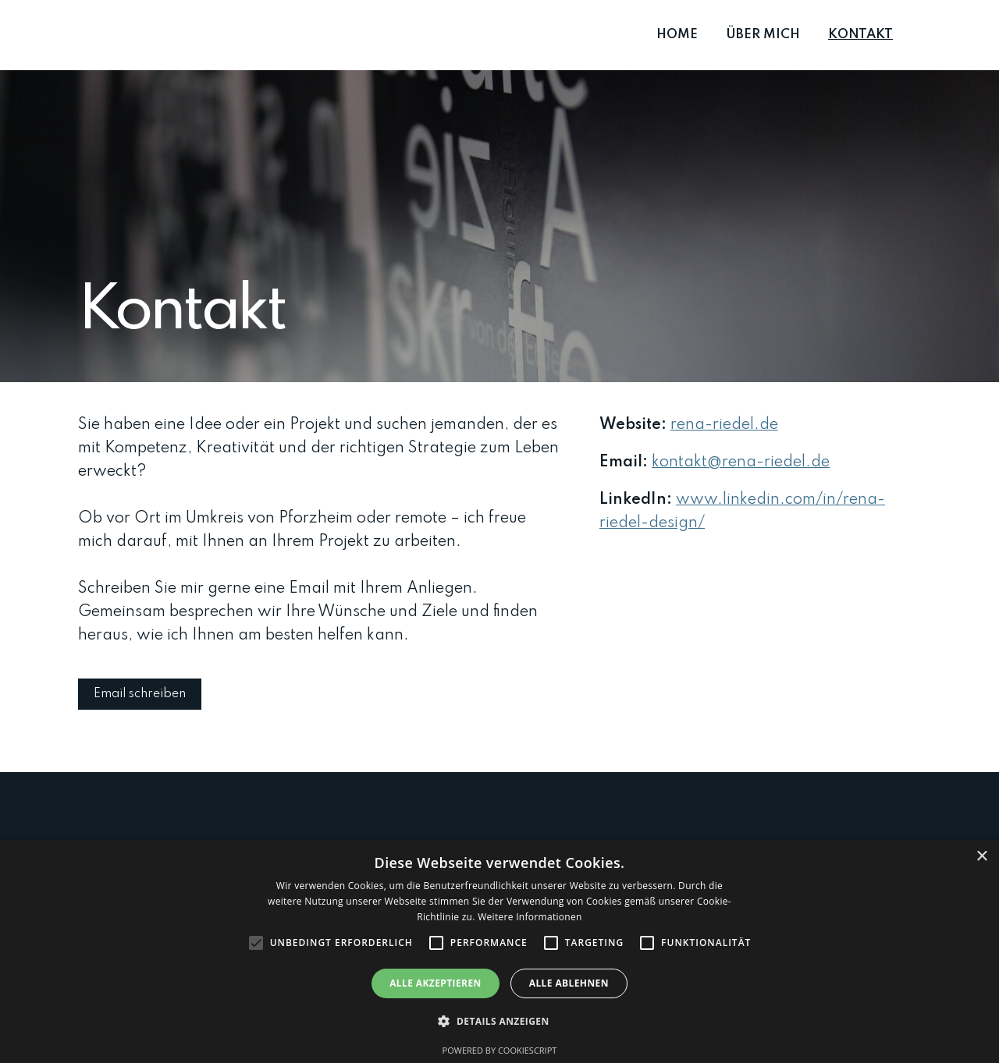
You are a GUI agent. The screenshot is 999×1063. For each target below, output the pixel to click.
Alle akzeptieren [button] (435, 983)
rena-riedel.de (724, 425)
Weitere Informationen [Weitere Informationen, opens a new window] (530, 916)
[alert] (499, 951)
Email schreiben (140, 694)
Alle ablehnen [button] (569, 983)
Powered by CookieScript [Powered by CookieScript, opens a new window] (500, 1050)
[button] (499, 1021)
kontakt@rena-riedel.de (741, 462)
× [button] (981, 857)
